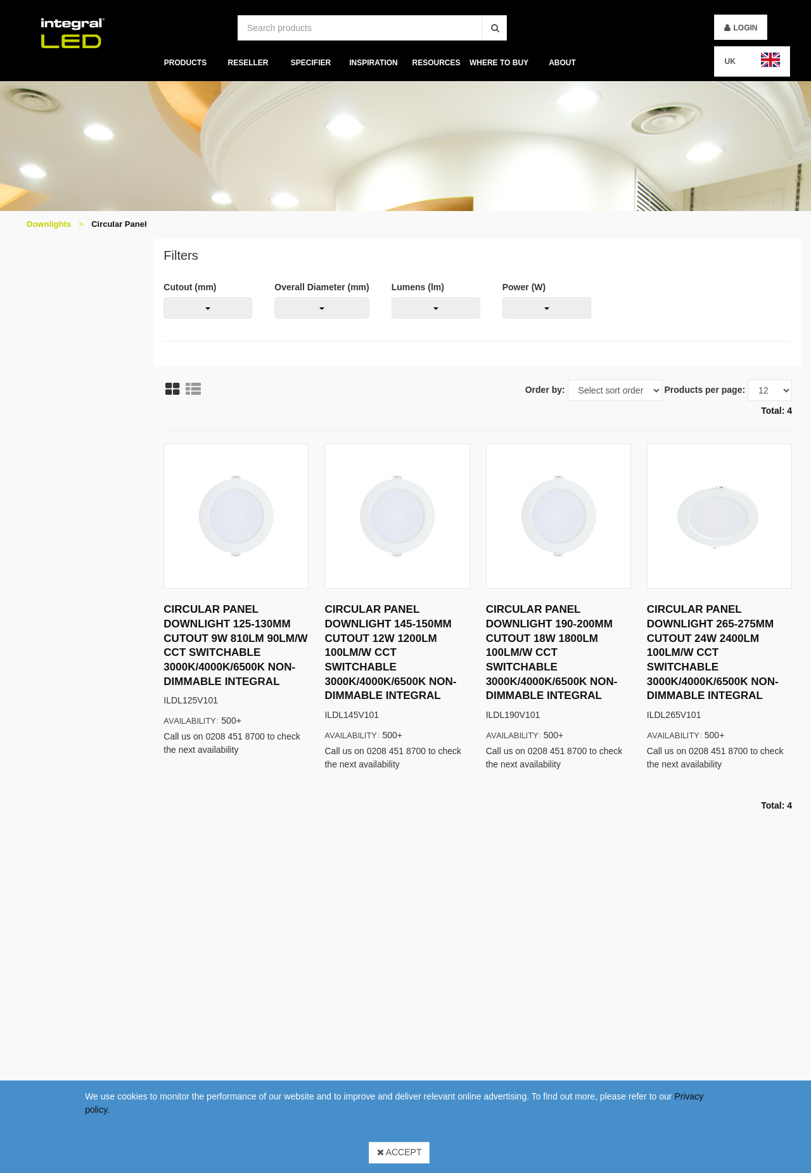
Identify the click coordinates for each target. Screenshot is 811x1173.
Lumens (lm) (418, 287)
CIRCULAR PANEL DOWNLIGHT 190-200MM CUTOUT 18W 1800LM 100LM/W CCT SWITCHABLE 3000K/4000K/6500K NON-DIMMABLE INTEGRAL (552, 652)
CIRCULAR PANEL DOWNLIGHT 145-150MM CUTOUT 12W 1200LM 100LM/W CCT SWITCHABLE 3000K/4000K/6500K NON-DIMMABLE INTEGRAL (390, 652)
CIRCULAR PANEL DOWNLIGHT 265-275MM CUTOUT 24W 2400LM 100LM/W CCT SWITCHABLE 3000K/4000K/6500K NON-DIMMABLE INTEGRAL (713, 652)
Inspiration (373, 62)
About (562, 62)
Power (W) (524, 287)
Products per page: (705, 390)
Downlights (49, 224)
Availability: (191, 720)
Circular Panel (118, 224)
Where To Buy (498, 62)
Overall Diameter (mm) (321, 287)
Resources (436, 62)
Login (745, 27)
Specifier (311, 62)
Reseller (247, 62)
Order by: (545, 390)
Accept (399, 1152)
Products (184, 62)
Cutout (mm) (189, 287)
